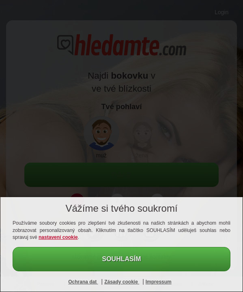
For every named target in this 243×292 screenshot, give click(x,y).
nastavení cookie (58, 237)
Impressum (159, 282)
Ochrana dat (83, 282)
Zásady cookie (121, 282)
